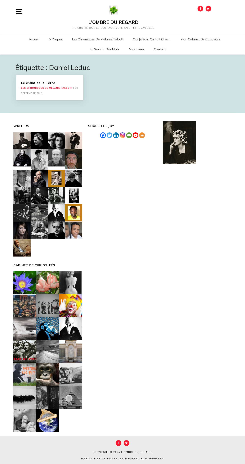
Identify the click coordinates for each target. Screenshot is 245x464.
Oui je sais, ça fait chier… (152, 39)
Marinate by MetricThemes (102, 458)
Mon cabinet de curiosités (200, 39)
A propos (56, 39)
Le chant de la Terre (38, 83)
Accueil (34, 39)
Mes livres (137, 49)
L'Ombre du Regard (113, 22)
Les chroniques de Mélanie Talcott (97, 39)
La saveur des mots (104, 49)
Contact (160, 49)
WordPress (154, 458)
